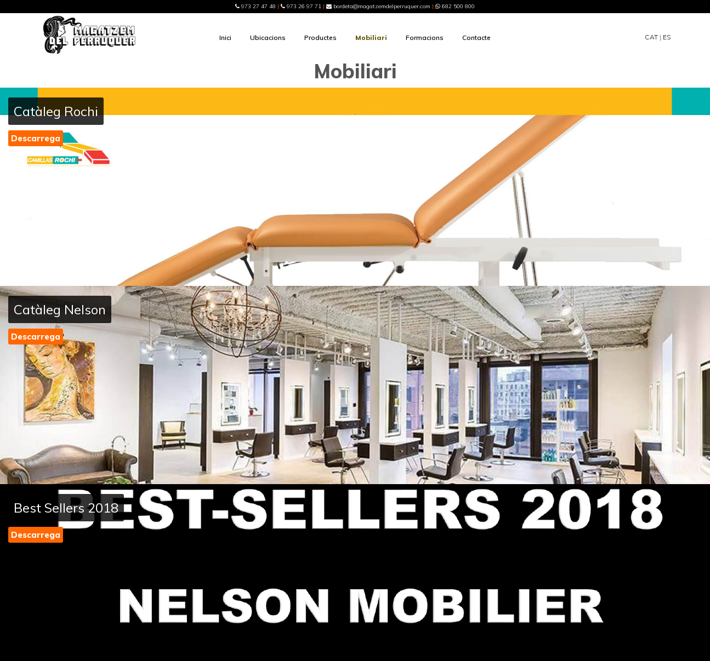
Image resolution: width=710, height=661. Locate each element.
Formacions (425, 37)
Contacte (476, 37)
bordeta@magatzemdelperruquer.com (378, 6)
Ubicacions (268, 37)
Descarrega (35, 138)
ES (667, 37)
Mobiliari (371, 37)
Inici (225, 37)
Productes (320, 37)
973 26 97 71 (301, 6)
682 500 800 (455, 6)
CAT (651, 37)
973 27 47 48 (255, 6)
